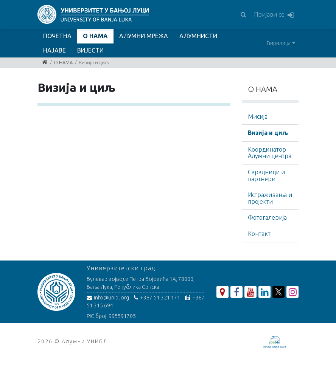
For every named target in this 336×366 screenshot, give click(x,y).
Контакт (259, 233)
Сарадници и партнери (266, 175)
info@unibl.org (108, 298)
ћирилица (279, 43)
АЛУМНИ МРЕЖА (143, 36)
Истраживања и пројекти (270, 198)
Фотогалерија (267, 217)
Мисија (258, 116)
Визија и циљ (268, 132)
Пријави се (274, 15)
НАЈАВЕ (54, 50)
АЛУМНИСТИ (198, 36)
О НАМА (95, 36)
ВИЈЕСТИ (90, 50)
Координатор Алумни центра (269, 153)
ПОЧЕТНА (57, 36)
